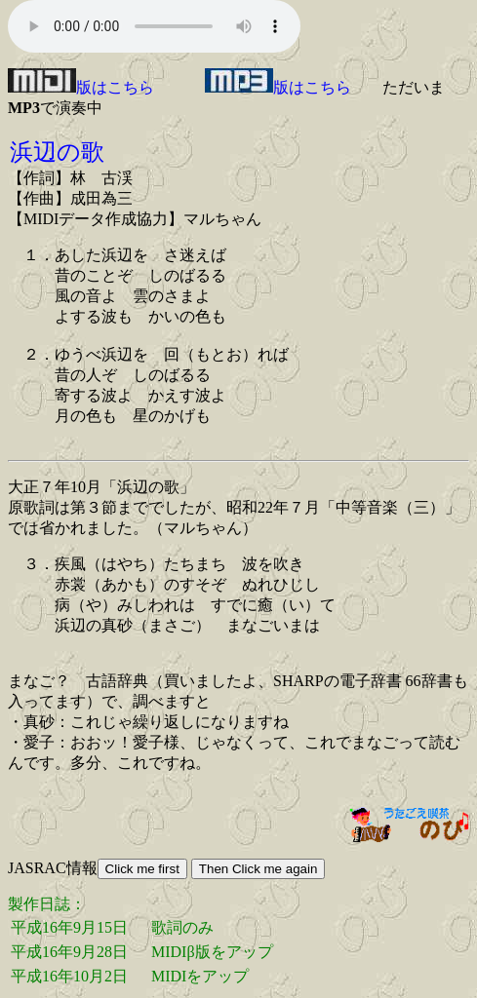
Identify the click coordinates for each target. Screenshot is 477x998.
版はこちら (81, 87)
